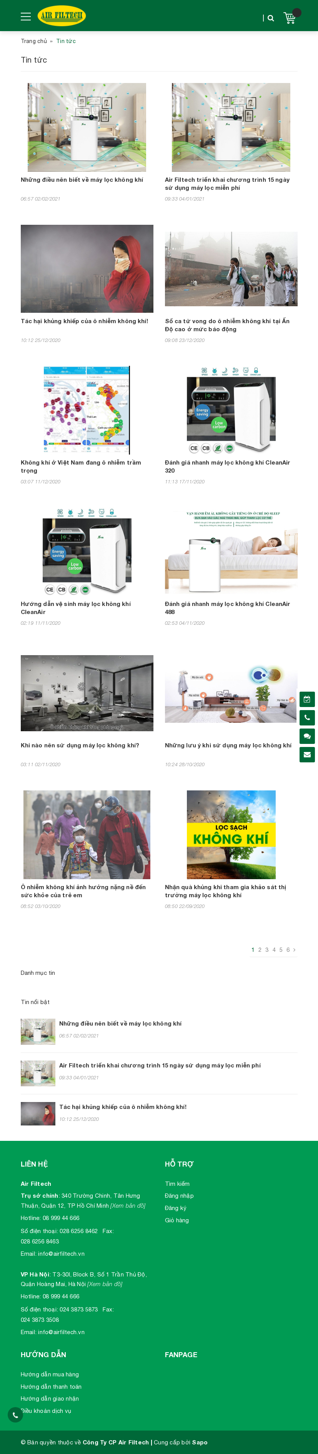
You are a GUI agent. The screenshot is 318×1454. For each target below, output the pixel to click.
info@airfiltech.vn (61, 1253)
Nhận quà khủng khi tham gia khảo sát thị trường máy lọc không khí (225, 890)
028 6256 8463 (40, 1241)
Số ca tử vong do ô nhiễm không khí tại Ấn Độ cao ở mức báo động (227, 324)
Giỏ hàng (177, 1220)
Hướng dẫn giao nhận (50, 1398)
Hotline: (31, 1218)
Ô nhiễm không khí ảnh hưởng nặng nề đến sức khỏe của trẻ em (83, 890)
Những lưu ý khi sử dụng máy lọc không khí (228, 745)
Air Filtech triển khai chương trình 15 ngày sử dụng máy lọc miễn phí (227, 183)
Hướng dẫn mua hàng (50, 1374)
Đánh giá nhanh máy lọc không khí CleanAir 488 (228, 607)
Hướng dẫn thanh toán (51, 1386)
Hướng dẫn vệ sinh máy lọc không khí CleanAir (76, 607)
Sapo (200, 1442)
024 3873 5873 (79, 1309)
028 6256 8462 (79, 1231)
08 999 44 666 (61, 1218)
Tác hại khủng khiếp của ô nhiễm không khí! (84, 320)
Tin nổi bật (35, 1002)
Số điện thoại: (39, 1231)
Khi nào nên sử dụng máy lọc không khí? (80, 745)
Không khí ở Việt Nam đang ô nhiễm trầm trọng (81, 466)
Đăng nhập (179, 1195)
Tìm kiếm (177, 1183)
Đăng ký (176, 1208)
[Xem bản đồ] (127, 1205)
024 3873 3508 (40, 1319)
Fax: (108, 1231)
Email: (29, 1253)
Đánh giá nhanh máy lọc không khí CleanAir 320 (228, 466)
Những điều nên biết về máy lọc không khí (82, 179)
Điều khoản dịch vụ (46, 1411)
